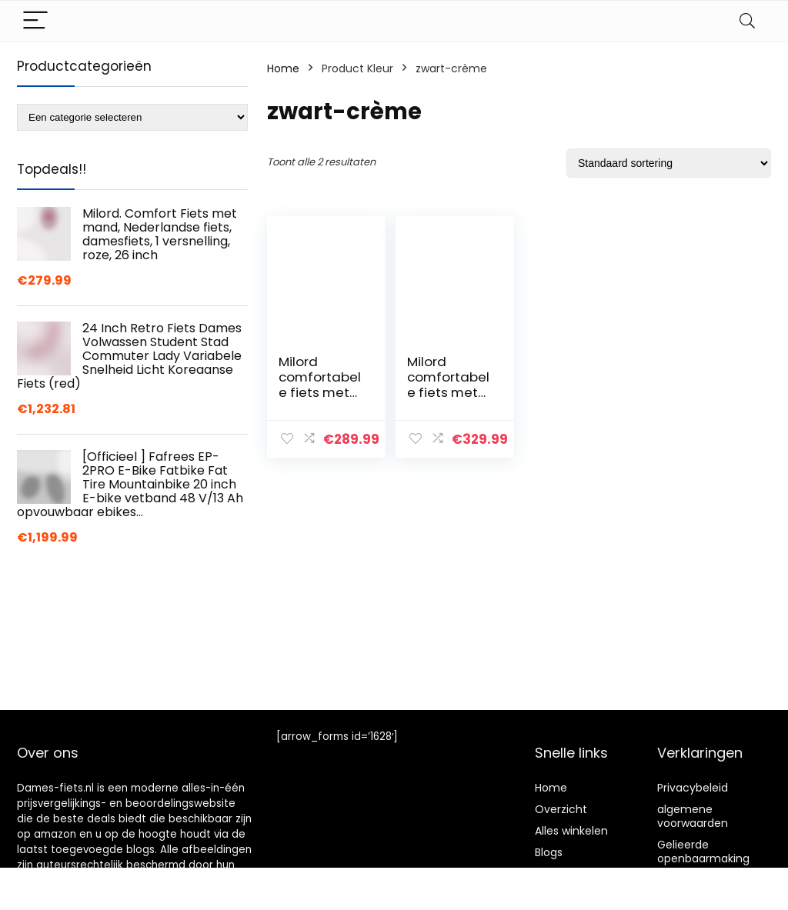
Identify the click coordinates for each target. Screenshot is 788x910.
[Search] (747, 21)
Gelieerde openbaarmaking (703, 851)
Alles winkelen (571, 830)
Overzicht (561, 809)
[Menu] (35, 21)
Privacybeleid (692, 787)
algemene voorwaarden (692, 816)
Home (283, 68)
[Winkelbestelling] (668, 163)
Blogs (549, 852)
